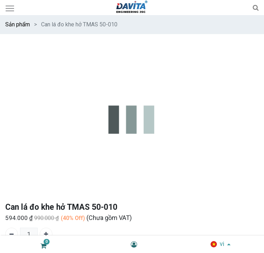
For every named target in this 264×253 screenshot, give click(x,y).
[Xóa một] (11, 234)
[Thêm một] (46, 234)
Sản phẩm (17, 24)
